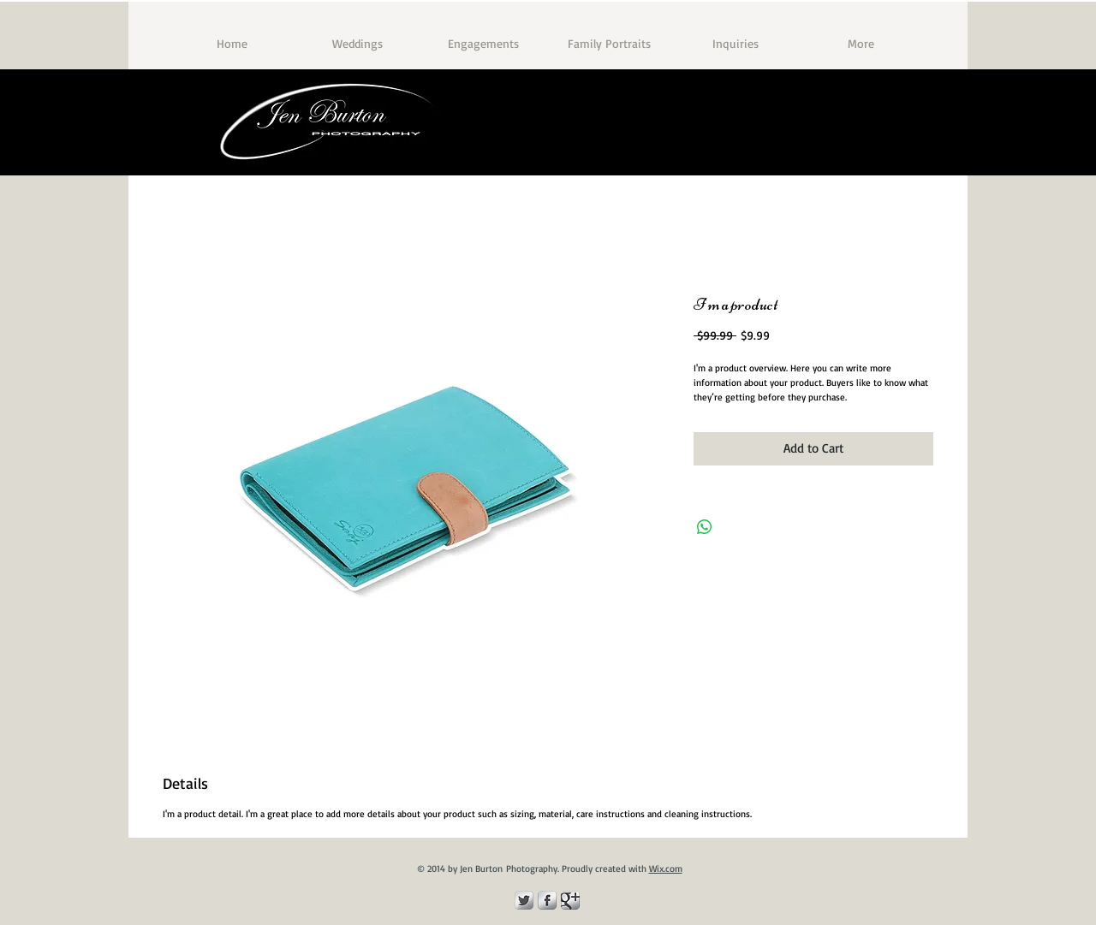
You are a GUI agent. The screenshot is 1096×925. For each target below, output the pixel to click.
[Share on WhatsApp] (704, 527)
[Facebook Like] (883, 150)
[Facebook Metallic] (547, 900)
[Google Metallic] (570, 900)
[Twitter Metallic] (524, 900)
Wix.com (665, 869)
